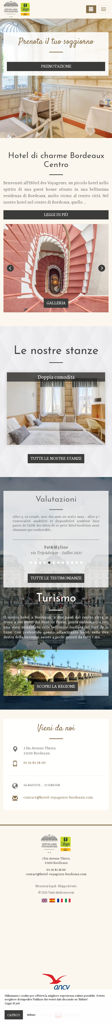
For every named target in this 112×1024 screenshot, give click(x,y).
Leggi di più (56, 214)
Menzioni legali (45, 886)
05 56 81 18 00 (34, 763)
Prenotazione (56, 66)
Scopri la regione (56, 686)
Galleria (56, 302)
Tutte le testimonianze (56, 578)
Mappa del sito (67, 886)
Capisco (13, 1014)
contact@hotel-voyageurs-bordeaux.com (58, 798)
